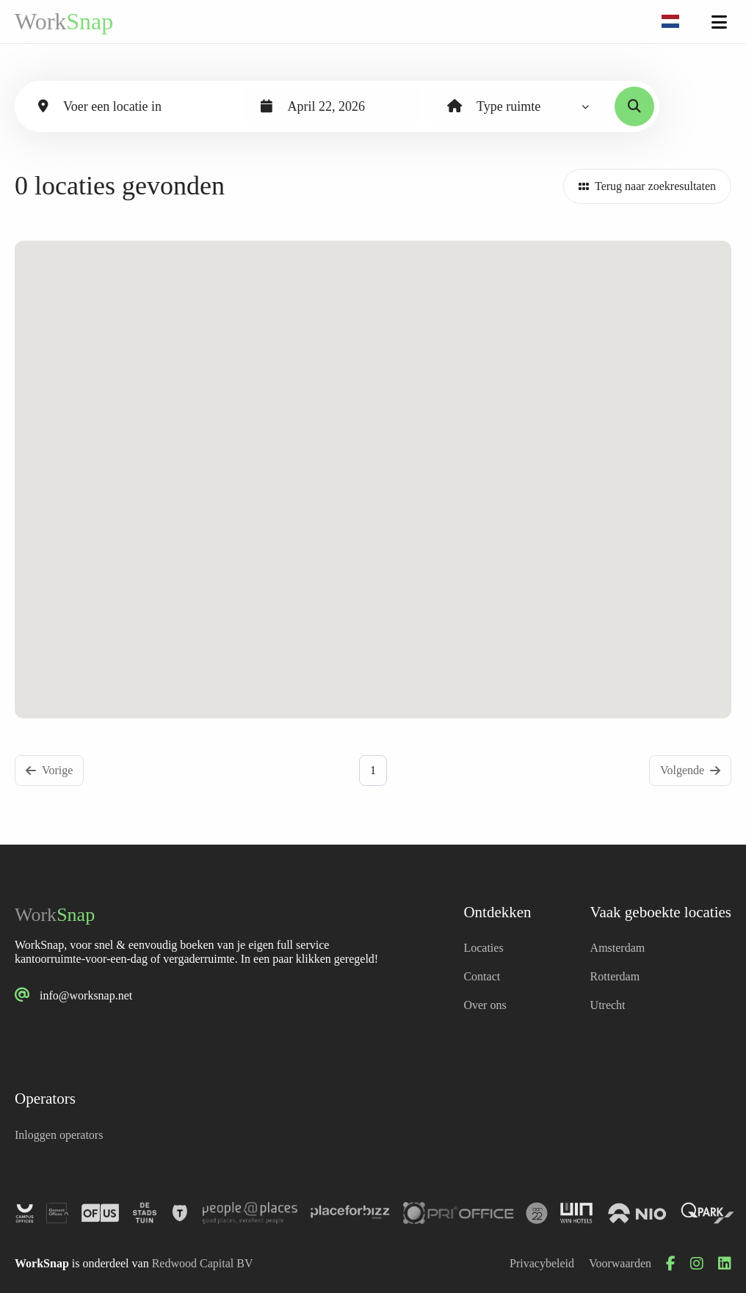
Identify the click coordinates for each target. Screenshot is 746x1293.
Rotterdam (615, 976)
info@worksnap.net (86, 995)
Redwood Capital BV (202, 1263)
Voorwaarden (620, 1263)
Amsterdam (617, 947)
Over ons (484, 1005)
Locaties (483, 947)
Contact (481, 976)
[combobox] (670, 22)
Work (64, 21)
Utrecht (608, 1005)
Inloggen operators (59, 1135)
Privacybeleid (542, 1263)
